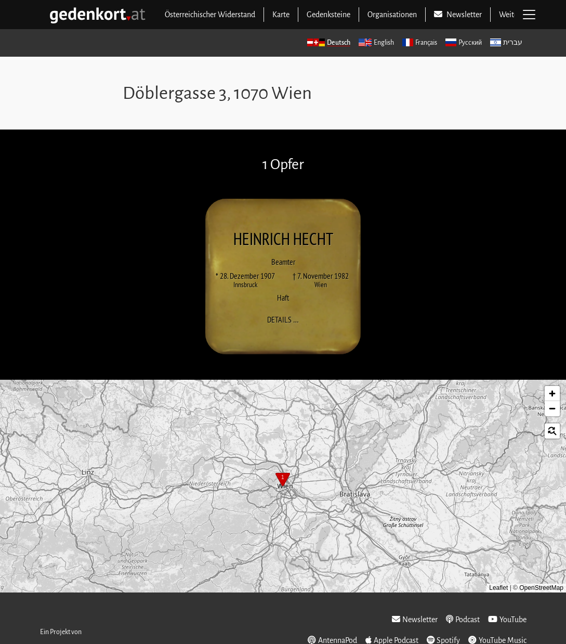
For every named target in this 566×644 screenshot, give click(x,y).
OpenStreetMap (541, 587)
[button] (282, 480)
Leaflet (498, 587)
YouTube (507, 619)
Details (286, 319)
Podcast (463, 619)
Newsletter (415, 619)
